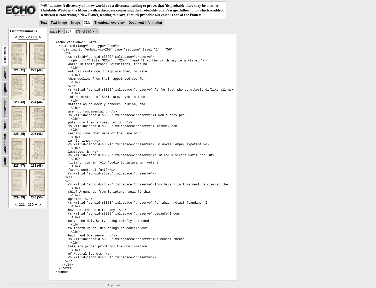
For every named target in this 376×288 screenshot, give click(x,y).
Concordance (5, 143)
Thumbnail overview (110, 22)
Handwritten (5, 107)
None (5, 161)
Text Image (59, 22)
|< (59, 31)
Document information (145, 22)
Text (43, 22)
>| (96, 31)
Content (5, 73)
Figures (5, 88)
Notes (5, 125)
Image (75, 22)
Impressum (115, 285)
